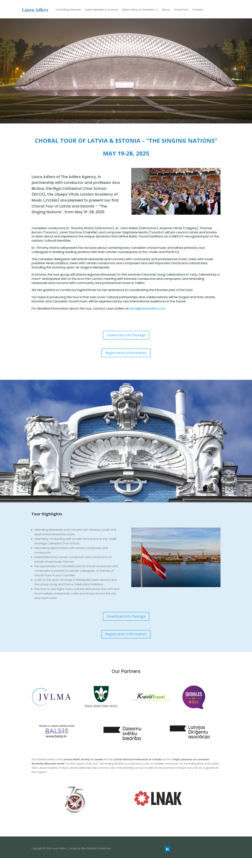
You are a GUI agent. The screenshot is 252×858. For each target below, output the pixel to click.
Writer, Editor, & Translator (138, 9)
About (166, 9)
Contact (197, 9)
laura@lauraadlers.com (148, 308)
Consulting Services (68, 9)
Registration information (126, 352)
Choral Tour (181, 9)
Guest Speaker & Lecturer (101, 9)
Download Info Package (126, 335)
